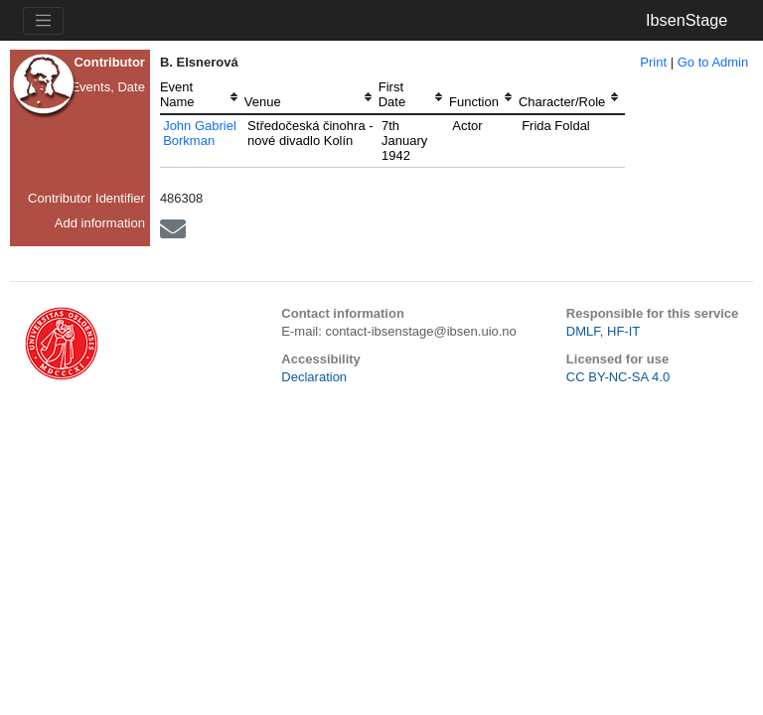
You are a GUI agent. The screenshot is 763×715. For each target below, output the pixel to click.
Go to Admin (713, 62)
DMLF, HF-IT (603, 331)
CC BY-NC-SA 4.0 (618, 376)
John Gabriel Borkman (199, 133)
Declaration (314, 376)
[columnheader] (202, 96)
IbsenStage (686, 20)
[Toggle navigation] (43, 21)
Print (653, 62)
